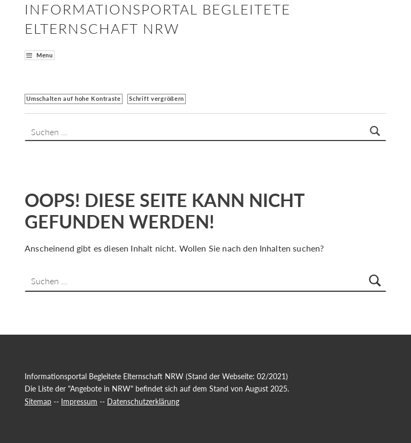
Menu (44, 54)
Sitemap (38, 401)
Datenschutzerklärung (143, 401)
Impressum (79, 401)
